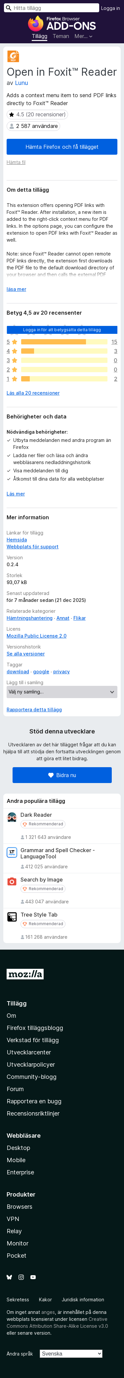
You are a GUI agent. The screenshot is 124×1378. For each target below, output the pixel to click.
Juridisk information (83, 1299)
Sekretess (18, 1299)
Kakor (45, 1299)
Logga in (110, 8)
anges (48, 1312)
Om (11, 1015)
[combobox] (51, 7)
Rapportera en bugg (34, 1101)
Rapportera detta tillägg (34, 709)
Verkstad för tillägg (33, 1040)
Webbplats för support (33, 546)
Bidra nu (62, 775)
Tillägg (39, 36)
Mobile (16, 1160)
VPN (13, 1218)
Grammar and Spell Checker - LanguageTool (58, 853)
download (18, 671)
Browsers (19, 1206)
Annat (63, 618)
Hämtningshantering (30, 618)
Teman (61, 36)
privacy (61, 671)
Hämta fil (16, 162)
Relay (14, 1231)
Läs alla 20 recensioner (33, 393)
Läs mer (16, 493)
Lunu (21, 82)
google (41, 671)
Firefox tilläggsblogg (35, 1027)
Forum (15, 1088)
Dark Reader (36, 815)
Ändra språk (20, 1354)
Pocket (16, 1255)
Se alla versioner (26, 653)
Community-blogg (32, 1076)
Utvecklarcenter (29, 1052)
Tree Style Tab (39, 915)
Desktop (18, 1147)
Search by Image (42, 880)
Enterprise (20, 1172)
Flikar (79, 618)
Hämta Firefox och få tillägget (62, 146)
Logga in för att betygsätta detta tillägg (62, 329)
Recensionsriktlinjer (33, 1113)
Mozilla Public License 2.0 (36, 636)
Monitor (17, 1243)
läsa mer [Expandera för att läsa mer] (16, 289)
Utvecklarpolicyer (31, 1064)
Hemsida (17, 539)
